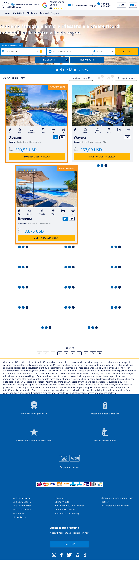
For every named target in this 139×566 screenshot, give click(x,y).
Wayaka (80, 137)
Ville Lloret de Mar (22, 505)
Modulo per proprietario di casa (117, 497)
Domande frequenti (50, 13)
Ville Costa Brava (21, 497)
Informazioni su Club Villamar (69, 505)
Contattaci (18, 13)
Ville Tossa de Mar (22, 509)
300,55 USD (26, 149)
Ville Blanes (18, 513)
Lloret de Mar (35, 142)
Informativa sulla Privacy (67, 513)
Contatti (59, 497)
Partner (105, 501)
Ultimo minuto (62, 501)
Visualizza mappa (80, 78)
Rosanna (25, 218)
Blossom (15, 137)
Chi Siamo (32, 13)
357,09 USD (91, 149)
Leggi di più (69, 544)
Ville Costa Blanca (22, 501)
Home (7, 13)
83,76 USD (34, 231)
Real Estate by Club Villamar (115, 505)
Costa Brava (22, 142)
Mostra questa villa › (37, 156)
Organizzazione (126, 78)
